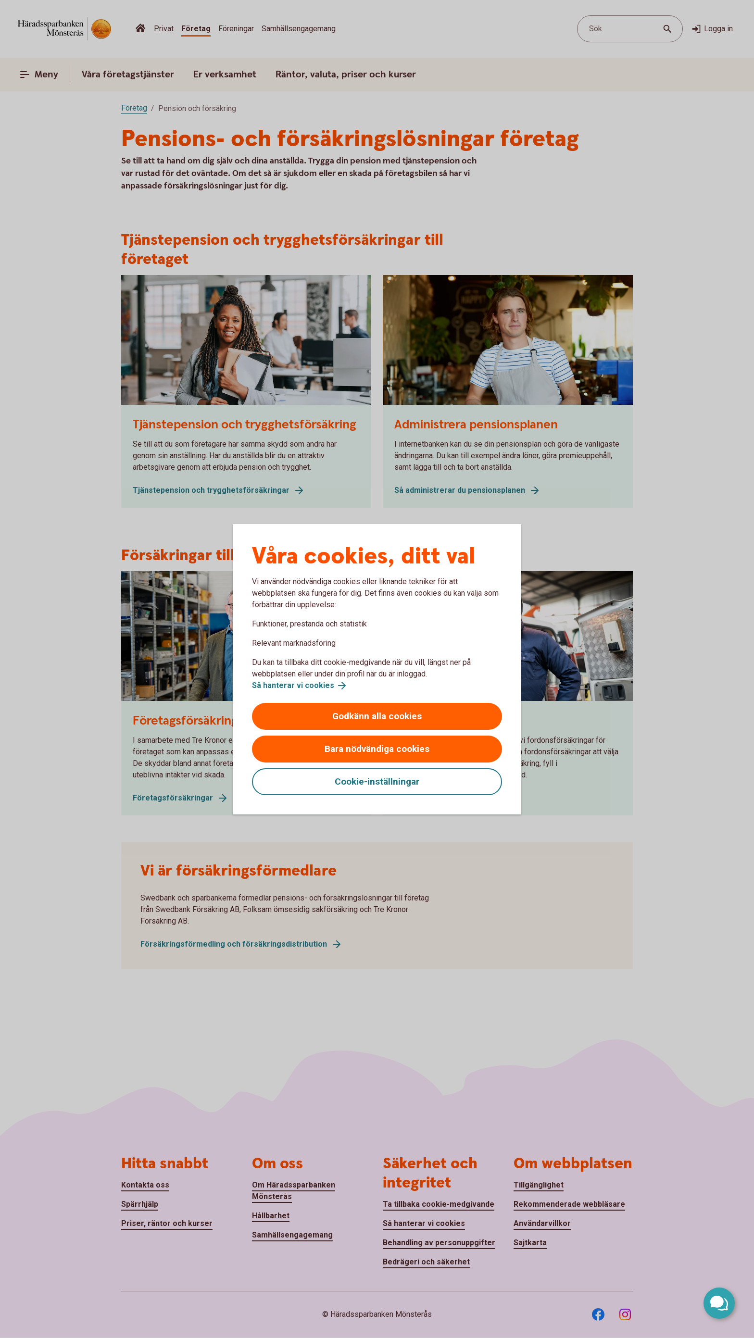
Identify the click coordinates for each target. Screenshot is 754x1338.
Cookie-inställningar (377, 781)
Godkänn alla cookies (377, 716)
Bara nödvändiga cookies (377, 748)
